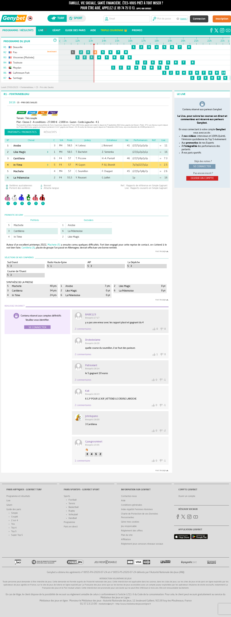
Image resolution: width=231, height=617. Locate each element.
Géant (9, 505)
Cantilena (19, 158)
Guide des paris (13, 509)
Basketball (74, 507)
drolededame (92, 340)
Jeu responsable (129, 526)
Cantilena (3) (28, 248)
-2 (165, 431)
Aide (123, 501)
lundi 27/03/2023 (9, 88)
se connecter (202, 166)
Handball (73, 518)
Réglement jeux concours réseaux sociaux (142, 544)
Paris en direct (71, 527)
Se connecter (37, 327)
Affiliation (126, 540)
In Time (17, 165)
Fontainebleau (27, 88)
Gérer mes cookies (130, 522)
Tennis (72, 504)
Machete (18, 171)
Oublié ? (183, 19)
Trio (13, 524)
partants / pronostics (22, 132)
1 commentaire (82, 461)
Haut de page (160, 251)
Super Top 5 (17, 535)
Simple (14, 513)
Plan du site (127, 535)
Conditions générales (131, 505)
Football (73, 500)
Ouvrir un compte (186, 496)
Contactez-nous (129, 496)
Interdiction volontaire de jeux (115, 579)
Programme (69, 522)
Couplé (14, 517)
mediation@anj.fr (106, 604)
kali (87, 391)
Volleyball (73, 515)
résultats (50, 132)
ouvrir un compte (202, 178)
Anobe (17, 145)
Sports (67, 496)
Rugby (72, 511)
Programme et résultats (18, 496)
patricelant (91, 365)
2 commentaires (83, 329)
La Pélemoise (21, 178)
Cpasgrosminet (93, 441)
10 (223, 73)
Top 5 (13, 531)
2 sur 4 (14, 520)
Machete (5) (54, 245)
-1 (165, 380)
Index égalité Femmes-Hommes (137, 509)
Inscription (222, 19)
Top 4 (13, 528)
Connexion (199, 19)
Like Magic (19, 152)
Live (8, 501)
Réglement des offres (132, 531)
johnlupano (91, 416)
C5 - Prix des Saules (45, 88)
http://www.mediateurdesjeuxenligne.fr (133, 604)
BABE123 (90, 314)
